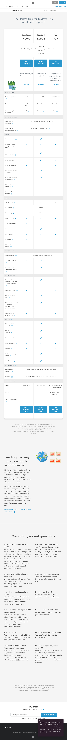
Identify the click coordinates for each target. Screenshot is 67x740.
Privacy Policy (44, 733)
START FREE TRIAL (49, 714)
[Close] (39, 721)
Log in (54, 2)
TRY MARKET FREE (60, 6)
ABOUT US (18, 6)
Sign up (62, 2)
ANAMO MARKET (17, 10)
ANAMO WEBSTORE (50, 10)
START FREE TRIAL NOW (26, 63)
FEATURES (4, 6)
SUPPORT (25, 6)
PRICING (11, 6)
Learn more (26, 84)
